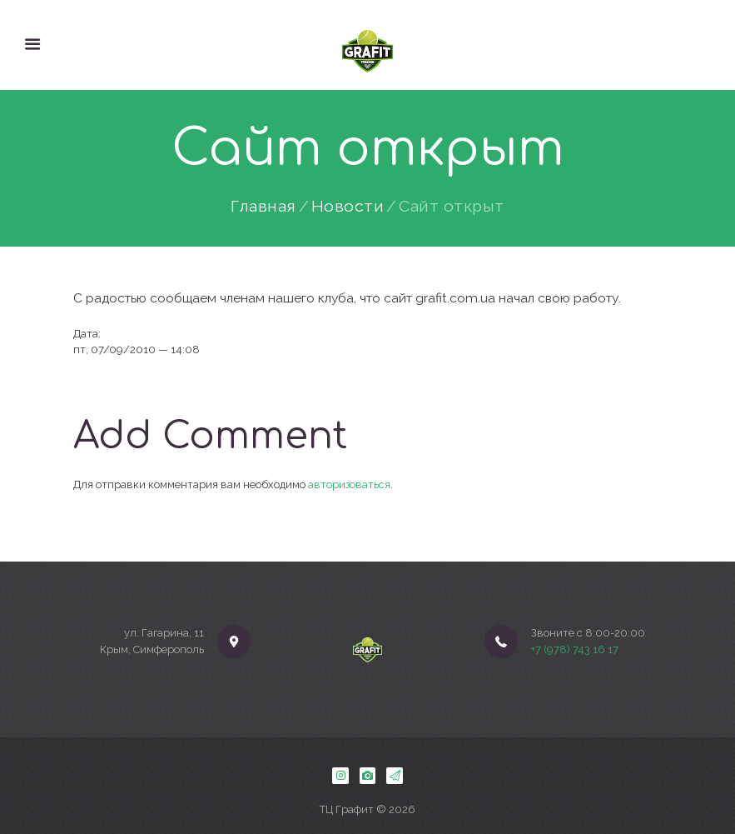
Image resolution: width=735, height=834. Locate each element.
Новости (348, 206)
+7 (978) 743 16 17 (574, 649)
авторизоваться (349, 484)
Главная (263, 206)
